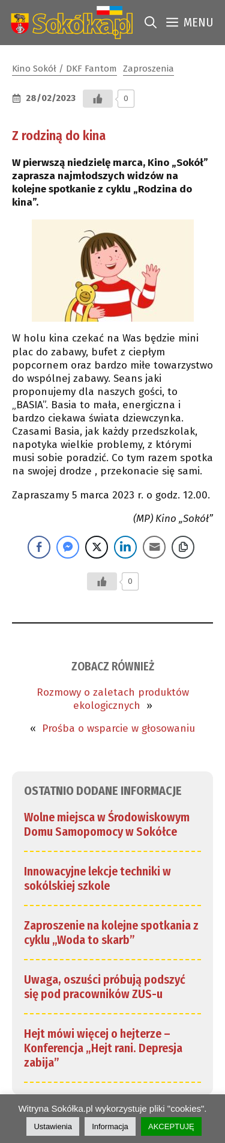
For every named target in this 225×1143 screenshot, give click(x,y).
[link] (69, 22)
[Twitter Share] (96, 547)
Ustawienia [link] (53, 1126)
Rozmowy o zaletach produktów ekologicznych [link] (113, 699)
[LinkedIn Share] (125, 547)
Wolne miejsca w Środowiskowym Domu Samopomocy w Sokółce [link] (107, 824)
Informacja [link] (110, 1126)
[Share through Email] (154, 547)
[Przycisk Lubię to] (98, 99)
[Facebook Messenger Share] (67, 547)
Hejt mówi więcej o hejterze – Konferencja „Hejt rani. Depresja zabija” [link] (103, 1048)
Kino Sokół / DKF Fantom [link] (64, 68)
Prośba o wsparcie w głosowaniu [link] (118, 728)
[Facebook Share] (39, 547)
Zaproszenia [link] (148, 68)
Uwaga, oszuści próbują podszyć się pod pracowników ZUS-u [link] (104, 986)
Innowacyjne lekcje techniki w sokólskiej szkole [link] (97, 878)
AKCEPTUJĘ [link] (171, 1126)
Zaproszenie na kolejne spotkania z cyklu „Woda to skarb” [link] (111, 932)
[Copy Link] (183, 547)
